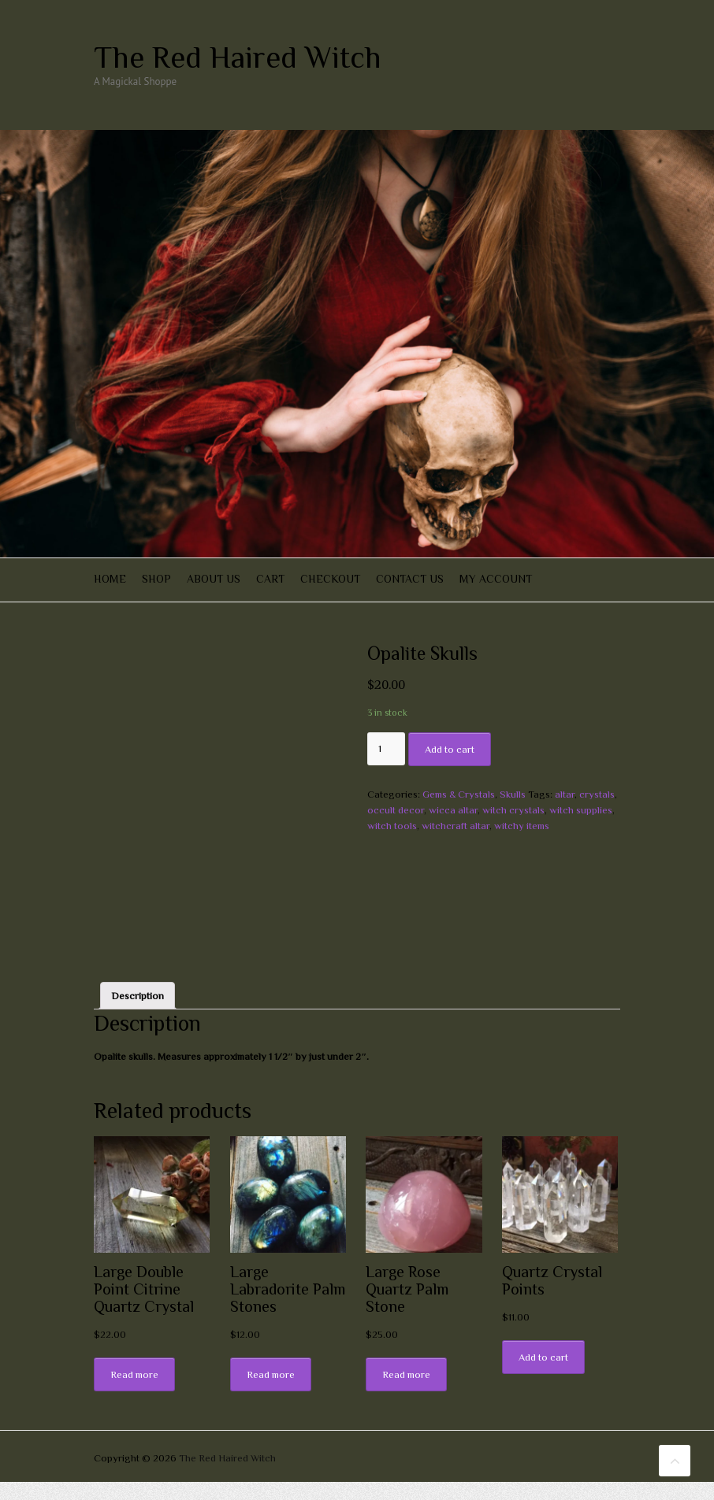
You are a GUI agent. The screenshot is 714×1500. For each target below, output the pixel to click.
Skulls (513, 794)
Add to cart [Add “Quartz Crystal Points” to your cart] (543, 1375)
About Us (213, 578)
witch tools (392, 825)
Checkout (330, 578)
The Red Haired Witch (237, 57)
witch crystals (513, 810)
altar (565, 794)
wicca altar (453, 810)
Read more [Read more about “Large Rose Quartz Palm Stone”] (406, 1392)
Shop (156, 578)
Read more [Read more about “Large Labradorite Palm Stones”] (271, 1392)
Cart (270, 578)
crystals (597, 794)
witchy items (521, 825)
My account (495, 578)
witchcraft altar (455, 825)
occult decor (395, 810)
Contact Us (410, 578)
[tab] (137, 1014)
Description (137, 1013)
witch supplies (580, 810)
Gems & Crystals (458, 794)
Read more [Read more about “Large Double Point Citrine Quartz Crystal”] (134, 1392)
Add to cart (449, 749)
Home (110, 578)
